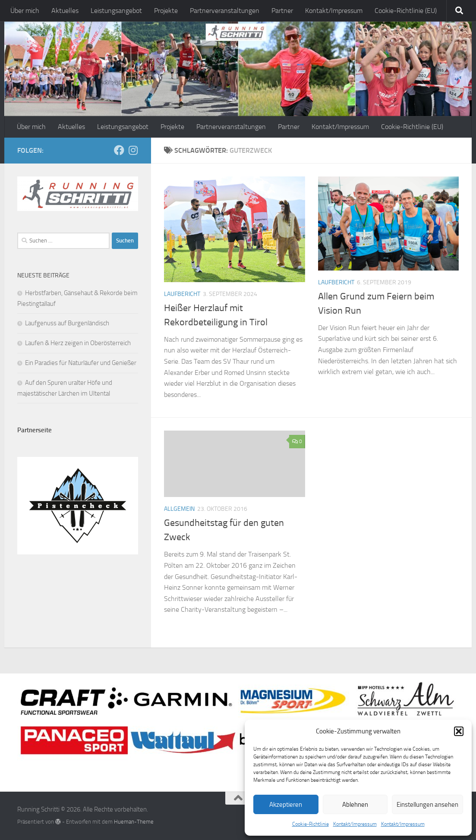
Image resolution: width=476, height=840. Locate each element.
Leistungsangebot (116, 10)
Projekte (166, 10)
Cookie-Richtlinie (310, 824)
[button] (458, 731)
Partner (282, 10)
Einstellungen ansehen (427, 805)
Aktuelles (65, 10)
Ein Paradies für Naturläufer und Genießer (80, 363)
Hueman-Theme (134, 821)
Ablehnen (355, 805)
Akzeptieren (285, 805)
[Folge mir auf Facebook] (119, 150)
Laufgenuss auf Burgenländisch (67, 323)
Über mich (24, 10)
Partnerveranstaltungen (224, 10)
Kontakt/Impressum (355, 824)
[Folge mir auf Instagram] (133, 150)
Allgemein (179, 509)
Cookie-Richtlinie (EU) (406, 10)
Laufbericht (182, 294)
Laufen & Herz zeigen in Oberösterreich (78, 343)
